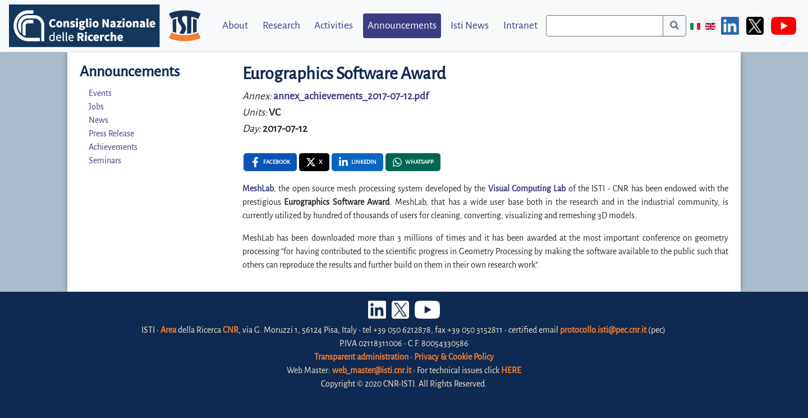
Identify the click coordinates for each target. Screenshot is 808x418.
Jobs (96, 106)
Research (281, 25)
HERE (511, 370)
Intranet (520, 25)
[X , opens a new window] (314, 162)
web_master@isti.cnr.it (371, 370)
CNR (230, 329)
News (98, 120)
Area (168, 329)
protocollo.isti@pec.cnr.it (603, 329)
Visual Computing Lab (527, 188)
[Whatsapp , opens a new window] (412, 162)
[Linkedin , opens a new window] (357, 162)
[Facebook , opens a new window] (270, 162)
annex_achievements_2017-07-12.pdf (351, 96)
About (235, 25)
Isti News (470, 25)
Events (100, 93)
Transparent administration (361, 356)
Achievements (113, 147)
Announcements (402, 25)
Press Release (111, 133)
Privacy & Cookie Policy (454, 356)
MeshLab (258, 188)
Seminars (105, 160)
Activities (333, 25)
